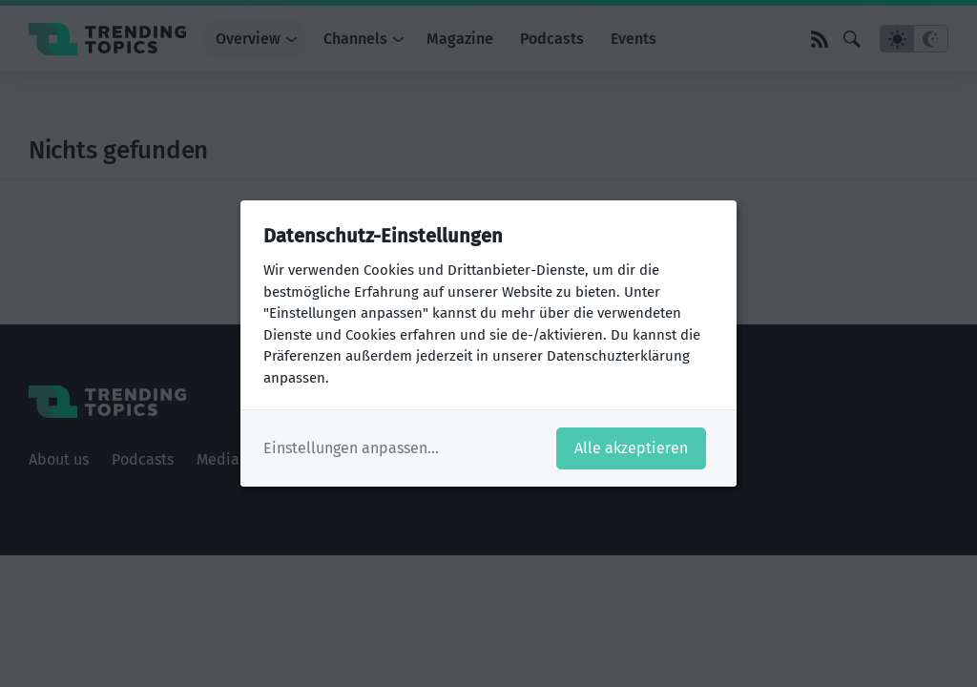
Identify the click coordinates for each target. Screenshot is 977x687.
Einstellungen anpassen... (351, 448)
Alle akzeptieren (631, 448)
